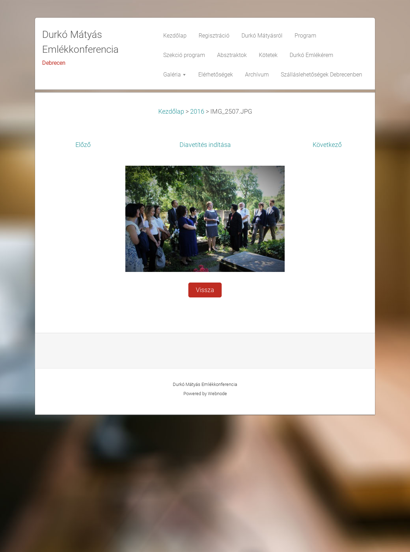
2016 (197, 248)
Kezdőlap (171, 248)
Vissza (205, 427)
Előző (83, 282)
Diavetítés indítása (205, 282)
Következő (327, 282)
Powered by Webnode (205, 531)
